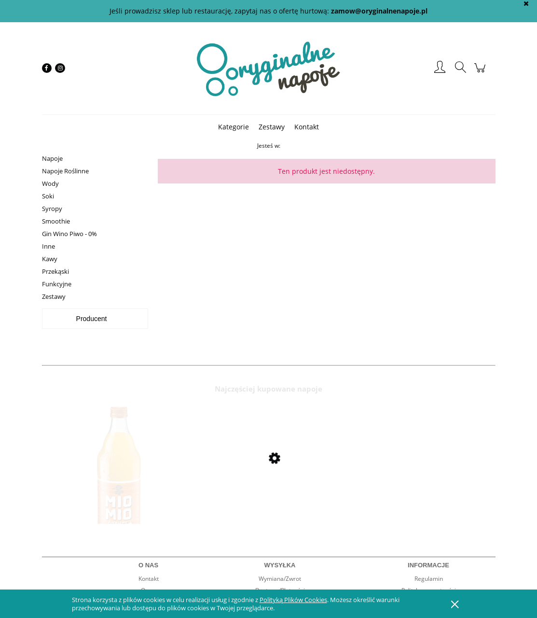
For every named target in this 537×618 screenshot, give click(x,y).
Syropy (52, 208)
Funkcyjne (56, 284)
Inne (48, 246)
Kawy (49, 258)
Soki (48, 196)
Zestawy (54, 296)
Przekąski (55, 271)
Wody (50, 183)
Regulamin (428, 579)
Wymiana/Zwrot (280, 579)
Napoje (52, 158)
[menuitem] (233, 127)
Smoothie (56, 221)
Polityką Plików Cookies (293, 599)
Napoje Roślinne (65, 171)
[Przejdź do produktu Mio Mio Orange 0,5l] (119, 484)
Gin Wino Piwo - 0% (69, 233)
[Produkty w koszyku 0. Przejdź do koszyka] (481, 72)
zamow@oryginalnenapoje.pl (379, 10)
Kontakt (148, 579)
